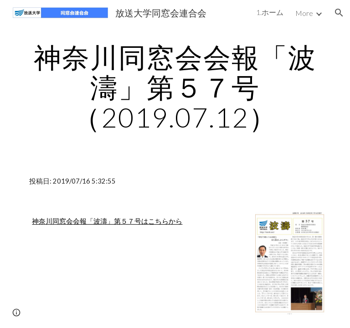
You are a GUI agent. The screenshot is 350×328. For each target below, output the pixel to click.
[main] (175, 87)
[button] (339, 13)
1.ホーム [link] (269, 12)
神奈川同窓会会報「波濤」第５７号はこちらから (107, 221)
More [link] (304, 13)
